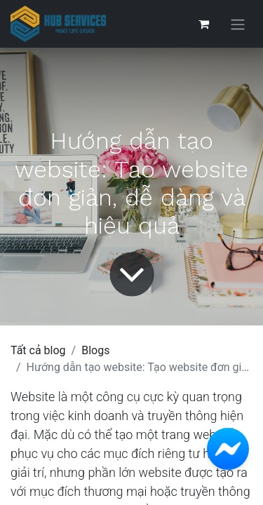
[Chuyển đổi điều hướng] (237, 24)
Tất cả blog (38, 350)
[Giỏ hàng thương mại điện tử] (203, 24)
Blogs (95, 350)
